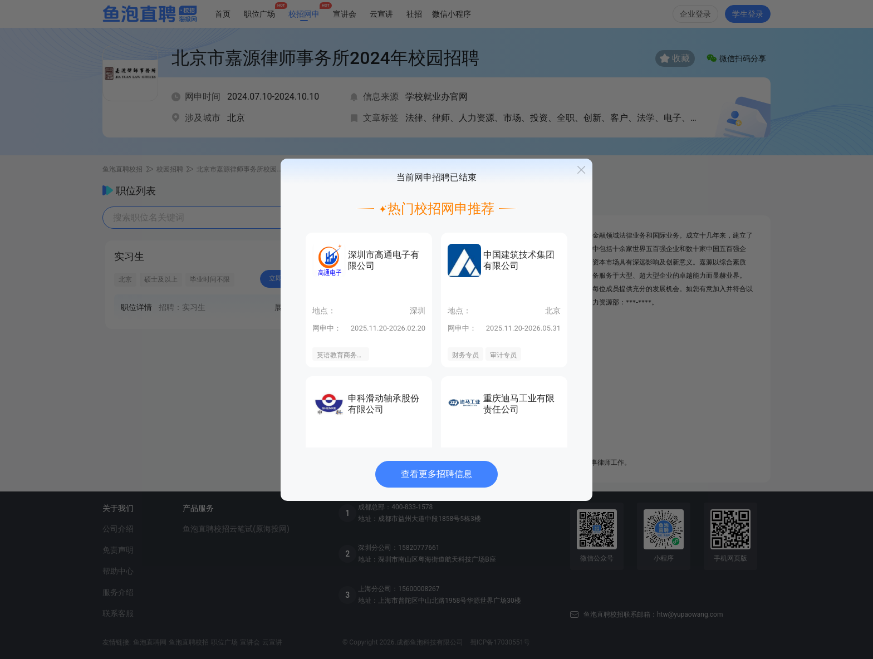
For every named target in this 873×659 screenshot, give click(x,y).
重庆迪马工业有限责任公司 (519, 404)
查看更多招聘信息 (436, 474)
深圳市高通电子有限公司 (383, 260)
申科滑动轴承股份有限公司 (383, 404)
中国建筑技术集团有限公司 (519, 260)
